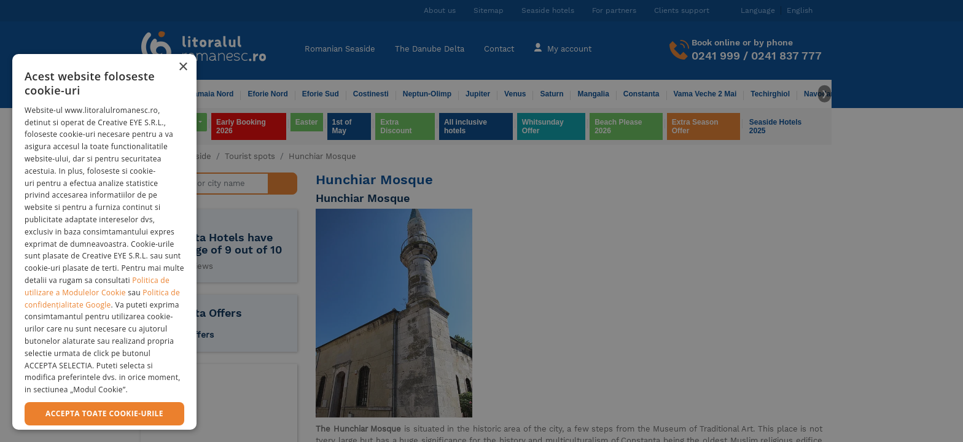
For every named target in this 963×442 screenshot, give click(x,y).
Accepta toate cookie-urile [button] (104, 413)
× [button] (182, 67)
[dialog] (104, 242)
